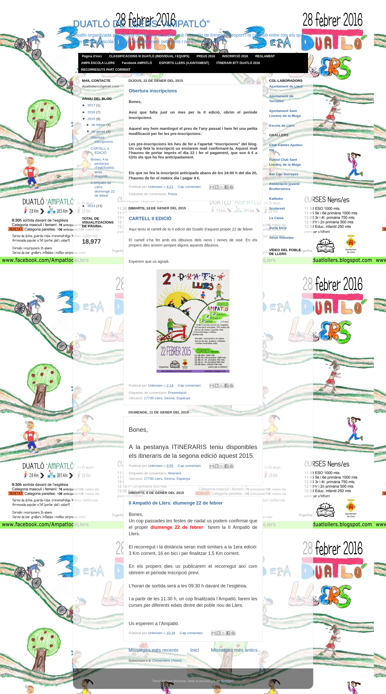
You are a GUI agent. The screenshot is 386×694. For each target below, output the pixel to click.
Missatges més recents (153, 650)
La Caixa (276, 218)
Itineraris (175, 473)
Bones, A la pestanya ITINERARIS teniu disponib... (102, 167)
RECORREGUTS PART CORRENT (106, 69)
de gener (99, 131)
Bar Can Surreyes (283, 174)
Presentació (177, 393)
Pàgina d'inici (92, 56)
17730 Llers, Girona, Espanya (167, 398)
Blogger (227, 681)
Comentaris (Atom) (167, 661)
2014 (91, 206)
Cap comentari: (190, 187)
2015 (91, 119)
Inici (194, 650)
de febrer (99, 125)
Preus (172, 194)
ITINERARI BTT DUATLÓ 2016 (238, 63)
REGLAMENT (265, 56)
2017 (91, 105)
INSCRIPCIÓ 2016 (235, 56)
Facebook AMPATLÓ (137, 63)
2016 (91, 112)
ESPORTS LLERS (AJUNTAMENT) (184, 63)
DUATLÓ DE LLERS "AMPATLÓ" (141, 24)
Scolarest (277, 208)
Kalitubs (276, 199)
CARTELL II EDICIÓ (150, 218)
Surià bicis (278, 228)
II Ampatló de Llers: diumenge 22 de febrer (176, 503)
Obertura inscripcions (153, 90)
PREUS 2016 (205, 56)
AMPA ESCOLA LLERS (98, 63)
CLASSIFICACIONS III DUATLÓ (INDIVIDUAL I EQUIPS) (149, 56)
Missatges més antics (234, 650)
